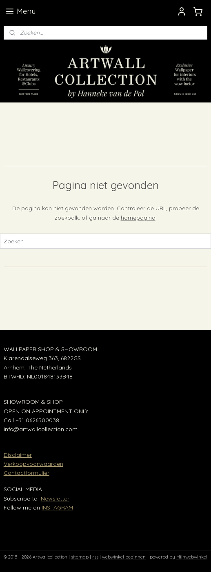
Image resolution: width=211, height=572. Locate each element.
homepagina (138, 217)
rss (95, 557)
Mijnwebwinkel (191, 557)
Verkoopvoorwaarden (33, 463)
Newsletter (55, 498)
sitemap (80, 557)
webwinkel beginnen (124, 557)
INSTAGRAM (57, 507)
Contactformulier (26, 472)
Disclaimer (18, 454)
